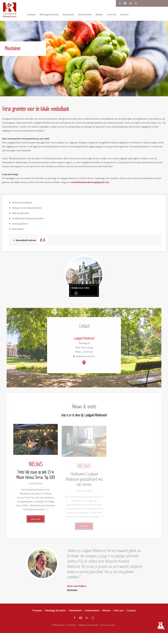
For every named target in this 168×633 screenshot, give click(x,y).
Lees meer (35, 520)
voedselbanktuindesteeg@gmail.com (90, 182)
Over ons (111, 14)
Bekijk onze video (80, 290)
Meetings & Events (49, 14)
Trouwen (31, 14)
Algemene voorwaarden (88, 625)
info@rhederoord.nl (84, 357)
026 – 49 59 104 (84, 353)
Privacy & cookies (108, 625)
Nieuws (99, 14)
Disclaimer (72, 625)
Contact (124, 14)
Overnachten (85, 14)
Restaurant (68, 14)
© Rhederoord (58, 625)
